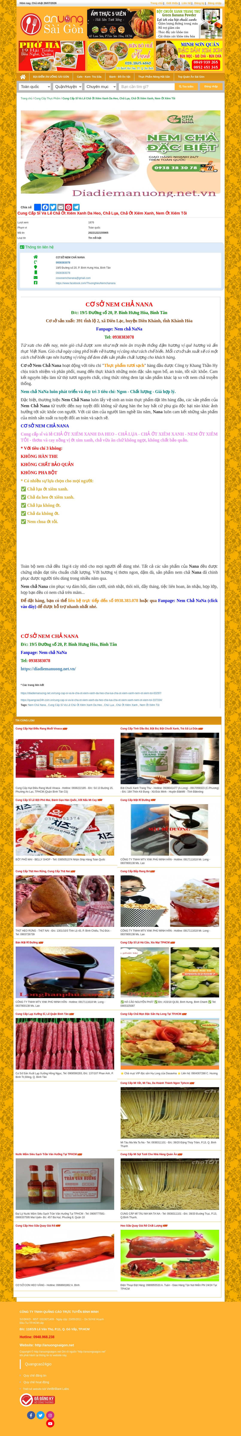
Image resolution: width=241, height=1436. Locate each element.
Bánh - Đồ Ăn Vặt (119, 76)
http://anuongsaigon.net (54, 1345)
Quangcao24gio (38, 1364)
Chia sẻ (26, 207)
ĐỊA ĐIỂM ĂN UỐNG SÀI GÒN (51, 76)
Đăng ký (199, 3)
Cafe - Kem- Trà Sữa (89, 76)
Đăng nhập (214, 3)
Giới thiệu (172, 3)
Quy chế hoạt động (36, 1382)
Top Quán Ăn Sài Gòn (191, 76)
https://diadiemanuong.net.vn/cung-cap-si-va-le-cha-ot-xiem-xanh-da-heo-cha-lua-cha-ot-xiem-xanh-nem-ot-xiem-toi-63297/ (91, 693)
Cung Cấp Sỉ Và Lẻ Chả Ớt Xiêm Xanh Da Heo (74, 705)
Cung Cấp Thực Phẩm (47, 98)
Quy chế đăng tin (35, 1375)
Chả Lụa (108, 705)
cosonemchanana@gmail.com (73, 278)
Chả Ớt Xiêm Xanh (126, 705)
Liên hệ (186, 3)
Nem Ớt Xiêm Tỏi (149, 705)
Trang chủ (156, 3)
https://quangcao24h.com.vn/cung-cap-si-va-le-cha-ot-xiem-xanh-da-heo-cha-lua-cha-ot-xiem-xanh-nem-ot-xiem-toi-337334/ (91, 700)
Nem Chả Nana (37, 705)
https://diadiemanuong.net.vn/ (48, 668)
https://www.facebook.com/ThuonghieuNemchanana (85, 283)
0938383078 (63, 262)
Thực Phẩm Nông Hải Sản (154, 76)
